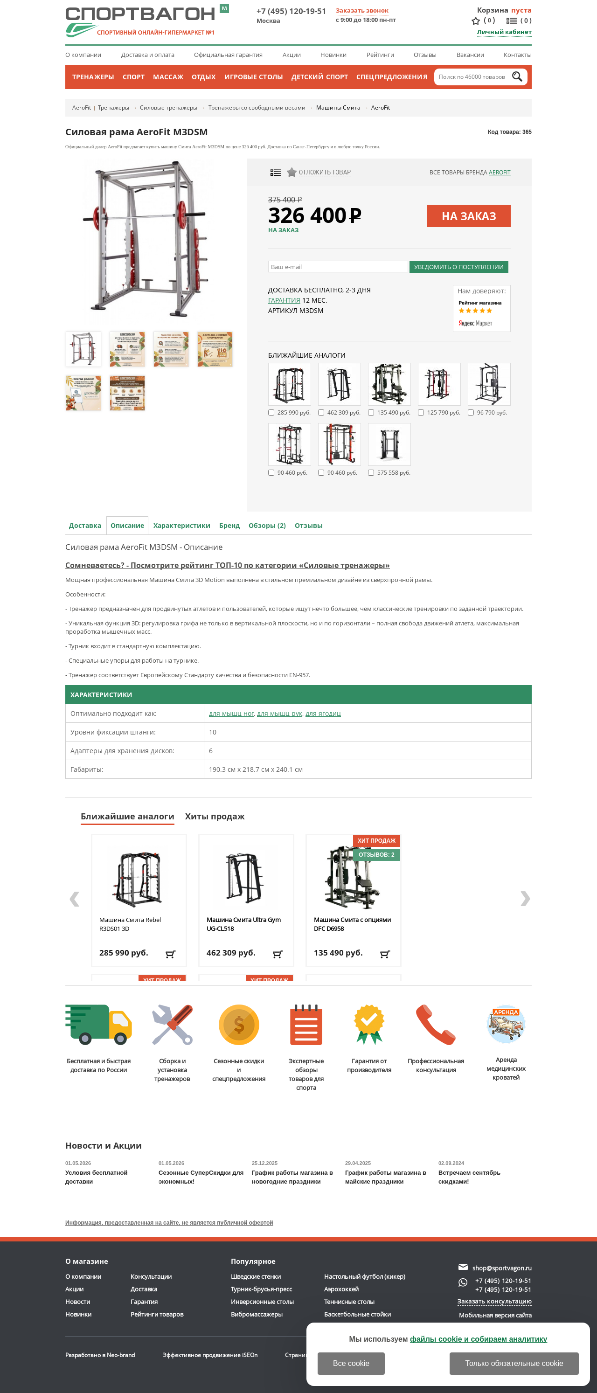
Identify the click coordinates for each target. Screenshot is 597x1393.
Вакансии (470, 54)
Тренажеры (93, 76)
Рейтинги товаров (157, 1314)
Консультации (151, 1276)
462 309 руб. (344, 412)
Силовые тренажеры (168, 107)
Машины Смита (338, 107)
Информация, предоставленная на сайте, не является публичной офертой (169, 1223)
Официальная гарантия (228, 54)
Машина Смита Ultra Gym (244, 924)
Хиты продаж (215, 816)
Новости (77, 1301)
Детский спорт (320, 76)
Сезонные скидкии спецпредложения (238, 1044)
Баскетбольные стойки (357, 1314)
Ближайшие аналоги (127, 816)
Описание (127, 525)
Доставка (85, 525)
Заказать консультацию (495, 1301)
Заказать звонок (362, 10)
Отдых (204, 76)
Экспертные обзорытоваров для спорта (306, 1048)
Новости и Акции (103, 1146)
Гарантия (284, 300)
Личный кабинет (504, 32)
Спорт (134, 76)
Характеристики (181, 525)
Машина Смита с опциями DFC (352, 924)
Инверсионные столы (262, 1301)
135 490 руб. (393, 412)
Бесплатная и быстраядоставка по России (98, 1039)
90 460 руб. (292, 473)
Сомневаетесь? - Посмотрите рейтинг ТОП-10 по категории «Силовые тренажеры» (227, 565)
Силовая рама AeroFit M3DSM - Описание (144, 546)
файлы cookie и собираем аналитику (479, 1339)
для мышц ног (231, 713)
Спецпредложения (391, 76)
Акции (292, 54)
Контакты (518, 54)
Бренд (229, 525)
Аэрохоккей (341, 1289)
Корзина (493, 9)
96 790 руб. (492, 412)
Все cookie (351, 1363)
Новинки (333, 54)
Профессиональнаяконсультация (436, 1039)
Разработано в (100, 1355)
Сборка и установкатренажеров (172, 1044)
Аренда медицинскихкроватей (506, 1043)
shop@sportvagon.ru (502, 1268)
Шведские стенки (256, 1276)
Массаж (168, 76)
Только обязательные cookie (514, 1363)
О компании (83, 54)
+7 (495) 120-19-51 (291, 11)
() (489, 20)
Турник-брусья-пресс (261, 1289)
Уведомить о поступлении (459, 267)
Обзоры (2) (267, 525)
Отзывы (425, 54)
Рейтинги (380, 54)
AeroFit (81, 107)
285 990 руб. (294, 412)
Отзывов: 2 (376, 855)
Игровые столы (253, 76)
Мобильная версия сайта (495, 1315)
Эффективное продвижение (210, 1355)
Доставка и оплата (147, 54)
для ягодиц (323, 713)
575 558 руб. (393, 473)
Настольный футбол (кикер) (364, 1276)
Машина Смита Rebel (130, 924)
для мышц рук (279, 713)
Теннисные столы (349, 1301)
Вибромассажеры (257, 1314)
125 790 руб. (443, 412)
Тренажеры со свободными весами (256, 107)
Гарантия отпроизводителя (369, 1039)
